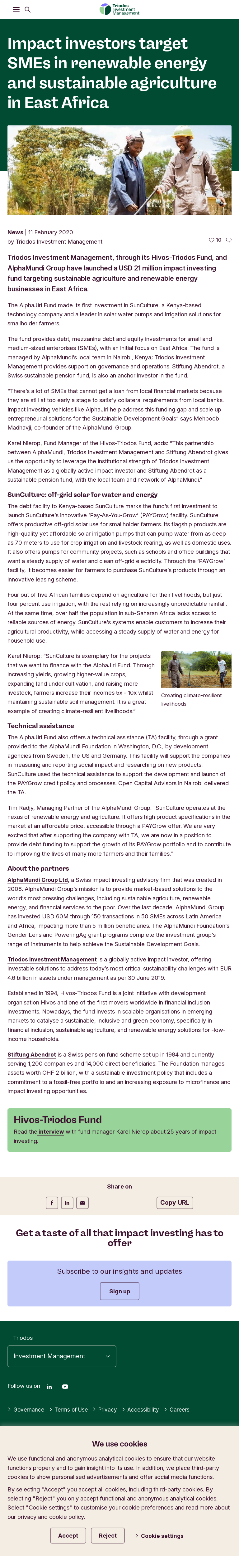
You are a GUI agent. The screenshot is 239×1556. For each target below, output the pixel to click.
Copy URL (175, 1202)
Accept (71, 1534)
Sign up (119, 1291)
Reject (115, 1534)
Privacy (108, 1407)
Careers (182, 1407)
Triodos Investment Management (53, 959)
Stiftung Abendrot (32, 1054)
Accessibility (145, 1407)
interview (51, 1131)
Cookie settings (163, 1534)
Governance (26, 1407)
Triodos (23, 1335)
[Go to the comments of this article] (229, 240)
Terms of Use (70, 1407)
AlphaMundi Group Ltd (38, 879)
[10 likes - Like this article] (215, 240)
